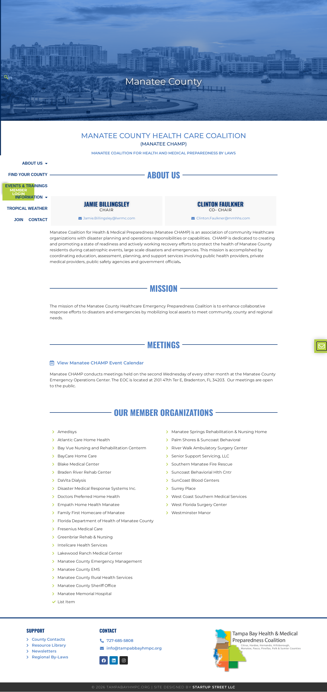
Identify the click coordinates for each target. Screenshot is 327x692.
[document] (163, 346)
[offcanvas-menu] (322, 346)
